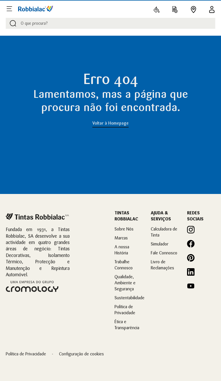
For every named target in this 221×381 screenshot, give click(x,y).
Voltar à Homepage (110, 123)
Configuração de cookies (81, 354)
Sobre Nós (124, 229)
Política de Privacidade (26, 354)
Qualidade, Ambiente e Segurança (125, 283)
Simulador (159, 244)
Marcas (121, 238)
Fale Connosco (164, 253)
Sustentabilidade (129, 297)
